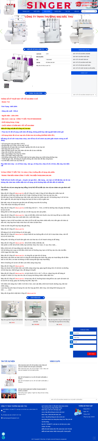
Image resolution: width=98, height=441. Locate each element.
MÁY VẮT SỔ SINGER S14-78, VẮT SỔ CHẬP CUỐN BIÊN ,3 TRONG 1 (33, 378)
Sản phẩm (47, 11)
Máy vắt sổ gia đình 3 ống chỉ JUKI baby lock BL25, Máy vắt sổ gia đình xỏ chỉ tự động (59, 320)
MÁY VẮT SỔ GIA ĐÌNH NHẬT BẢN (82, 62)
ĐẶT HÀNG (92, 354)
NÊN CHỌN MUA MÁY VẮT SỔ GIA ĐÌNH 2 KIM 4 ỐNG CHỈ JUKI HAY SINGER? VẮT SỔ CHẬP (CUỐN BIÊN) (32, 366)
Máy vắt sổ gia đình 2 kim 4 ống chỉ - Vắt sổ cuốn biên (35, 320)
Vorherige (1, 31)
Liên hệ (76, 11)
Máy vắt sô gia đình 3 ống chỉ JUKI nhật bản (12, 320)
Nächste (97, 31)
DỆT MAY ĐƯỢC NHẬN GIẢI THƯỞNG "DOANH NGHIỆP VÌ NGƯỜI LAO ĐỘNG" (32, 390)
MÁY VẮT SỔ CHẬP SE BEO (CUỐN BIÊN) (84, 68)
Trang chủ (26, 11)
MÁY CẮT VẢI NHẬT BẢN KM (80, 59)
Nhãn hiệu (58, 11)
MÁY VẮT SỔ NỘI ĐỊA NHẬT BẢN (81, 65)
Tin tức (67, 11)
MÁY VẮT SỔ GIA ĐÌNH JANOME (81, 53)
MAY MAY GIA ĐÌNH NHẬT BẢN (81, 56)
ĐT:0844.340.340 (89, 2)
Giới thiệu (37, 11)
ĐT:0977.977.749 (89, 5)
